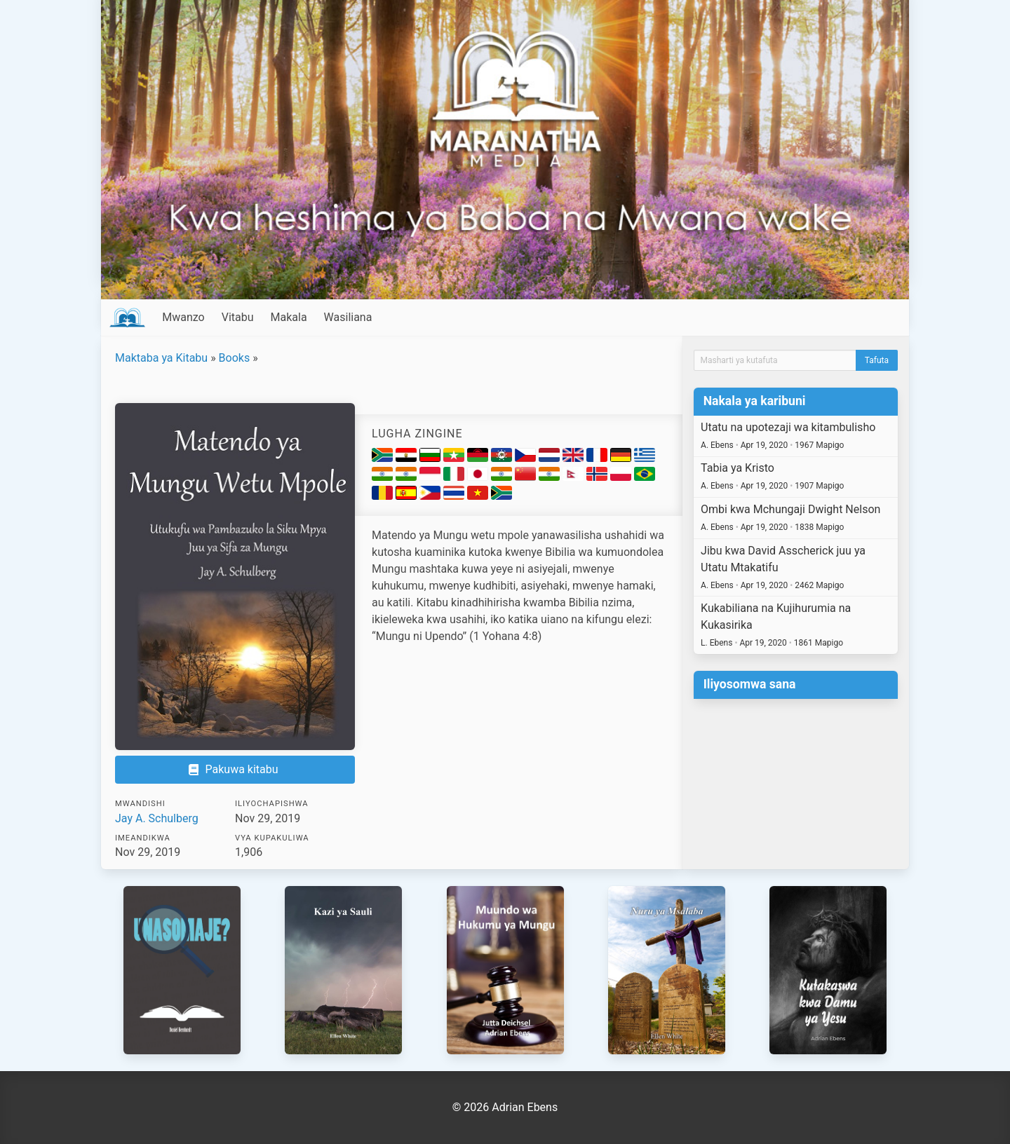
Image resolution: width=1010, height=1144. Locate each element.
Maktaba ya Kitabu (161, 358)
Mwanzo (183, 317)
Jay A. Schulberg (156, 818)
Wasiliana (348, 317)
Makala (289, 317)
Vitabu (238, 317)
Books (234, 358)
